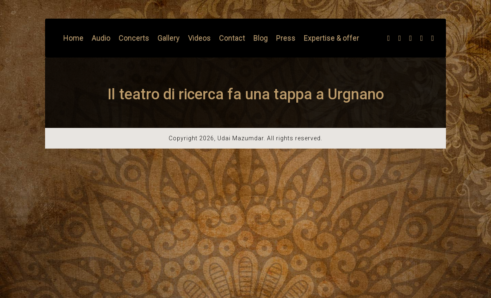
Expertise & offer (331, 38)
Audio (101, 38)
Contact (232, 38)
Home (73, 38)
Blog (260, 38)
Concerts (134, 38)
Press (286, 38)
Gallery (168, 38)
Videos (199, 38)
